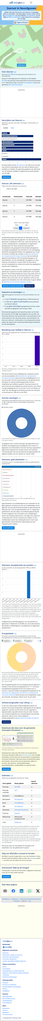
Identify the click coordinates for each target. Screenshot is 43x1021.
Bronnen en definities (9, 985)
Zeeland (17, 813)
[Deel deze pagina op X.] (38, 891)
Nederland (18, 822)
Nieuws (4, 989)
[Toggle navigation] (31, 2)
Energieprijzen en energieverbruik (13, 971)
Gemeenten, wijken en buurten (12, 955)
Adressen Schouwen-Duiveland (13, 286)
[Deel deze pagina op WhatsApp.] (29, 891)
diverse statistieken (14, 17)
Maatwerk (5, 1012)
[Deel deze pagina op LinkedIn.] (21, 891)
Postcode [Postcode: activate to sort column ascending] (29, 197)
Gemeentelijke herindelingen (11, 987)
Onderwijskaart (7, 1001)
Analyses (5, 983)
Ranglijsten (6, 991)
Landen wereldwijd (8, 961)
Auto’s (4, 967)
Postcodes (5, 957)
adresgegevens (10, 15)
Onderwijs (5, 975)
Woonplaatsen (14, 957)
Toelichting (6, 177)
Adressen (5, 953)
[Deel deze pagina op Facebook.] (13, 891)
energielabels (31, 15)
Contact (4, 1010)
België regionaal (20, 961)
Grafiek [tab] (5, 128)
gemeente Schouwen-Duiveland (28, 718)
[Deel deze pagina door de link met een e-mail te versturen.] (5, 891)
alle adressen (21, 165)
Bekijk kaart (21, 65)
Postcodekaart (7, 1003)
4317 (16, 790)
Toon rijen (21, 225)
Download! (6, 769)
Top (30, 901)
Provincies (5, 959)
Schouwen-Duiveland (15, 85)
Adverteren (6, 1008)
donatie (32, 858)
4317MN (11, 74)
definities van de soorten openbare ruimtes (17, 282)
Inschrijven (6, 876)
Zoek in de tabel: (21, 189)
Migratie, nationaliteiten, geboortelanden (15, 973)
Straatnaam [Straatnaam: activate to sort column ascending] (7, 197)
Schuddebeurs (28, 83)
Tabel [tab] (12, 128)
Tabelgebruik (29, 286)
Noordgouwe (19, 799)
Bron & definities (8, 528)
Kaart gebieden (7, 996)
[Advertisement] (21, 104)
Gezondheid (6, 969)
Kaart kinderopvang (8, 998)
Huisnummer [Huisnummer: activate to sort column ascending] (18, 197)
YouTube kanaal (7, 1014)
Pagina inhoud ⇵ (21, 22)
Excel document (27, 755)
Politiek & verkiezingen (9, 977)
